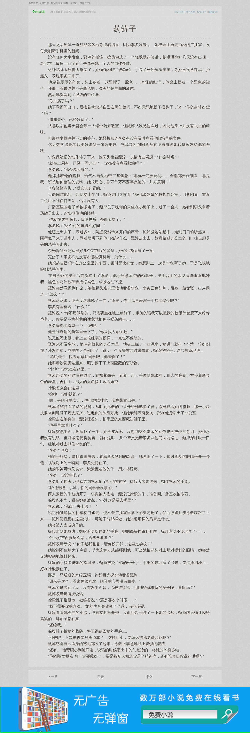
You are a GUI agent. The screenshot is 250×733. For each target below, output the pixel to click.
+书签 (148, 677)
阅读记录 (213, 12)
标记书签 (179, 12)
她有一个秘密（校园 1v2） (77, 3)
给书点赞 (190, 12)
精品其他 (55, 3)
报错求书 (201, 12)
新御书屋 (44, 3)
